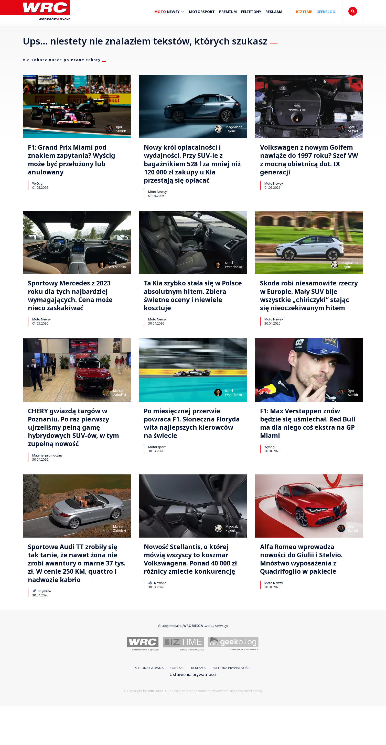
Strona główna (149, 706)
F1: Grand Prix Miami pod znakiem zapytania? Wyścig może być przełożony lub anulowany (76, 162)
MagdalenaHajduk (234, 129)
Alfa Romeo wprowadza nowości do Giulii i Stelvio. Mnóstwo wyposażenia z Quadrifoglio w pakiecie (305, 585)
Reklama (274, 11)
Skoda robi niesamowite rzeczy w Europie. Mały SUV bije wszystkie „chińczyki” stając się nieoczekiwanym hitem (308, 307)
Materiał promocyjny (47, 479)
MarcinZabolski (119, 411)
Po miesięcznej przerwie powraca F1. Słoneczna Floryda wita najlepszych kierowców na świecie (187, 444)
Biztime (304, 11)
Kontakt (177, 706)
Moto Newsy (157, 197)
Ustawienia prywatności (193, 713)
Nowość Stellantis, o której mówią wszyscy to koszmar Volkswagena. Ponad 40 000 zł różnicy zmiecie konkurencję (192, 590)
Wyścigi (37, 188)
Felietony (251, 11)
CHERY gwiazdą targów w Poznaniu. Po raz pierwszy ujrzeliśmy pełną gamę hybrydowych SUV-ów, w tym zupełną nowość (73, 449)
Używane (41, 630)
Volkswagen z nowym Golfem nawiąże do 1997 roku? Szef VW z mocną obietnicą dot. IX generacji (306, 162)
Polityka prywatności (231, 706)
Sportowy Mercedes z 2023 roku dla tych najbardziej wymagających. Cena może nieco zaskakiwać (76, 303)
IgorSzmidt (121, 129)
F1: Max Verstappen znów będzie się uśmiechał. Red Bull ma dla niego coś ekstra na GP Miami (305, 444)
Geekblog (325, 11)
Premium (228, 11)
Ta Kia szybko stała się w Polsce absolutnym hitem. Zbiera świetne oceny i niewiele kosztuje (190, 303)
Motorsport (202, 11)
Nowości (157, 621)
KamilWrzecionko (117, 270)
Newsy (169, 12)
